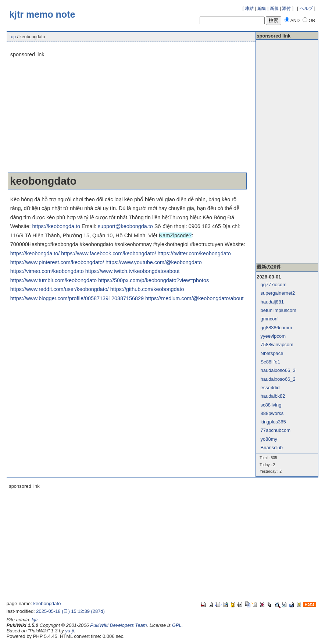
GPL (177, 625)
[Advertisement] (127, 115)
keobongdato (47, 603)
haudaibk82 (273, 396)
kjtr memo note (42, 14)
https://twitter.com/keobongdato (194, 253)
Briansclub (272, 447)
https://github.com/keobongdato (147, 289)
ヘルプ (306, 8)
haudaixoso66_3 (278, 370)
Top (12, 36)
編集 (261, 8)
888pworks (272, 413)
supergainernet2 (278, 293)
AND (295, 20)
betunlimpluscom (278, 310)
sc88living (271, 405)
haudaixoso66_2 (278, 379)
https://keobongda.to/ (35, 253)
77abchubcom (275, 430)
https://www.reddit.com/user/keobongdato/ (59, 289)
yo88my (269, 439)
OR (311, 20)
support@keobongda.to (125, 226)
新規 (274, 8)
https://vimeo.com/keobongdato (47, 271)
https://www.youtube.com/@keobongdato (154, 262)
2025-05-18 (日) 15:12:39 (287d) (70, 611)
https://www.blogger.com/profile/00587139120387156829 (77, 298)
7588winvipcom (277, 344)
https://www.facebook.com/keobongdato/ (108, 253)
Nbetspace (272, 353)
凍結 (249, 8)
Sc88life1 (270, 362)
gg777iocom (274, 284)
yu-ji (69, 630)
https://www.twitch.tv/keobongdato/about (132, 271)
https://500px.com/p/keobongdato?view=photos (153, 280)
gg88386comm (276, 327)
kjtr (35, 619)
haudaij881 (272, 302)
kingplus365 (273, 422)
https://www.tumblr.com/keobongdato (53, 280)
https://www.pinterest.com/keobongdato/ (57, 262)
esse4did (270, 387)
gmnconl (270, 319)
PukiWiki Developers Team (118, 625)
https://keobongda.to (56, 226)
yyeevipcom (273, 336)
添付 (286, 8)
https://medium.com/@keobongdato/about (194, 298)
